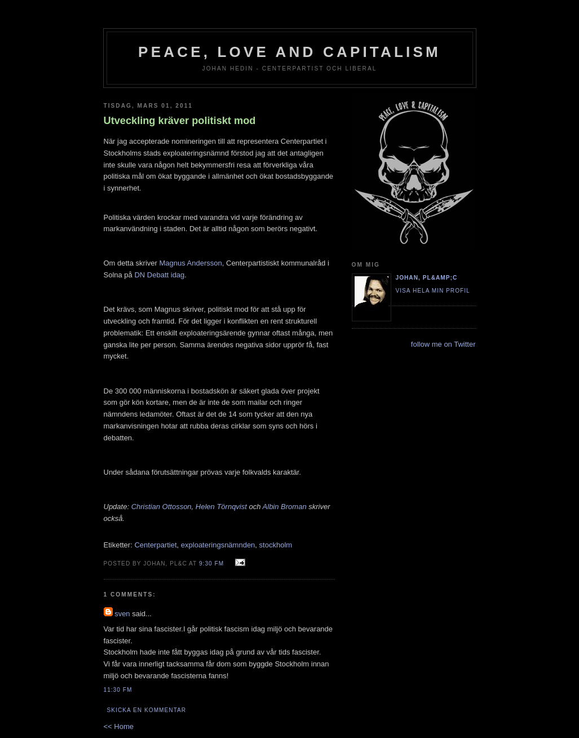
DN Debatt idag (159, 275)
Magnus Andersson (190, 263)
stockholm (276, 545)
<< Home (119, 726)
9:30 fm (211, 563)
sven (122, 613)
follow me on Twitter (443, 344)
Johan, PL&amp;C (427, 278)
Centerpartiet (155, 545)
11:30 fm (118, 690)
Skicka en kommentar (147, 710)
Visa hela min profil (433, 291)
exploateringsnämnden (218, 545)
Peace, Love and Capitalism (289, 51)
